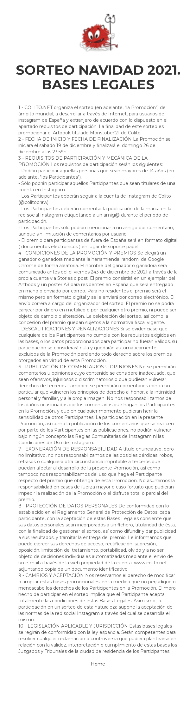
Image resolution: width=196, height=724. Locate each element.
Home (98, 664)
